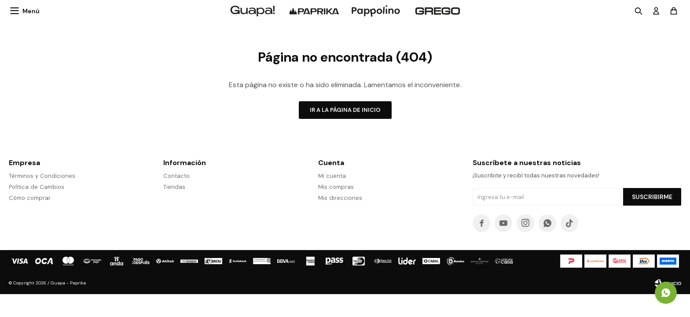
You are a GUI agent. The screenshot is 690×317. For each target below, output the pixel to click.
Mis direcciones (340, 198)
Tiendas (174, 187)
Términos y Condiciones (42, 176)
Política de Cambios (36, 187)
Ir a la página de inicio (345, 110)
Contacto (176, 176)
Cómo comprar (30, 198)
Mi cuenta (332, 176)
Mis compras (336, 187)
